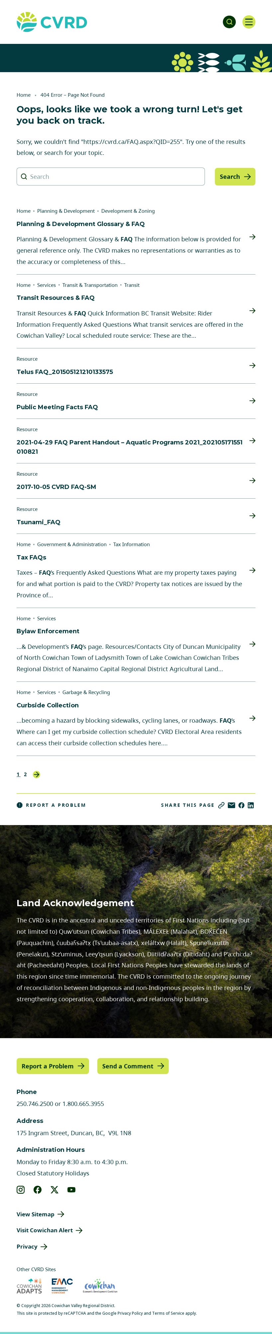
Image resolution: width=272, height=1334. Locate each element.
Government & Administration (72, 544)
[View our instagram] (21, 1189)
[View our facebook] (38, 1189)
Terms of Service (168, 1313)
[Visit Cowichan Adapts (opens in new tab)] (29, 1285)
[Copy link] (221, 805)
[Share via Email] (231, 805)
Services (46, 285)
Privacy (27, 1246)
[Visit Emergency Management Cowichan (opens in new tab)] (62, 1285)
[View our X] (54, 1189)
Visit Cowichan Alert (45, 1230)
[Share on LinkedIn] (250, 805)
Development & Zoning (128, 210)
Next (36, 774)
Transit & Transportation (90, 285)
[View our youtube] (71, 1189)
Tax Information (131, 544)
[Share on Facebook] (241, 805)
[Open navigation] (248, 22)
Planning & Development (66, 210)
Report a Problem (51, 805)
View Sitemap (35, 1214)
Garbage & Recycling (86, 692)
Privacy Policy (130, 1313)
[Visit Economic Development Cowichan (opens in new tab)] (100, 1285)
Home (24, 94)
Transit (131, 285)
